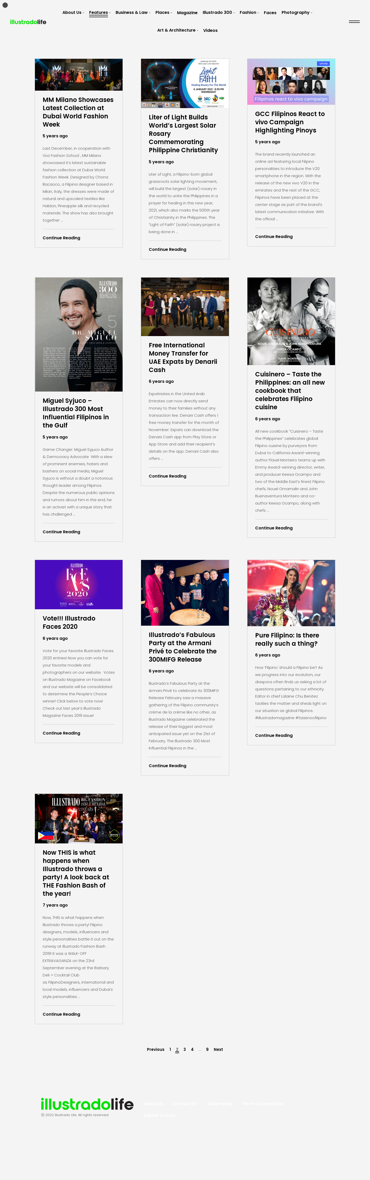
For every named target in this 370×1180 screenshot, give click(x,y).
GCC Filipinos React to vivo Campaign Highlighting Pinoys (291, 124)
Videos (210, 30)
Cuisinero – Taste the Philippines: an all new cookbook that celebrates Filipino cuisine (289, 408)
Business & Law (132, 12)
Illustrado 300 (217, 12)
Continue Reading (61, 251)
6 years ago (161, 400)
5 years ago (55, 149)
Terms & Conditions (263, 1142)
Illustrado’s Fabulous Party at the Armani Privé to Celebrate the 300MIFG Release (184, 672)
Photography (296, 12)
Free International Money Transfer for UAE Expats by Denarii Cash (183, 374)
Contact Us (185, 1142)
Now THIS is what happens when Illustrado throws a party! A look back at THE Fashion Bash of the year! (77, 908)
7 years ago (55, 943)
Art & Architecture (176, 30)
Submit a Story (159, 1153)
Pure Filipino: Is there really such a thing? (289, 664)
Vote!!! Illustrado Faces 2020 (74, 642)
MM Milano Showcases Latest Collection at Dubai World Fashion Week (78, 119)
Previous (155, 1087)
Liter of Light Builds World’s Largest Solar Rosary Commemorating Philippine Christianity (183, 141)
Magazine (187, 13)
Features (98, 12)
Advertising (219, 1142)
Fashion (248, 12)
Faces (270, 13)
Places (162, 12)
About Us (71, 12)
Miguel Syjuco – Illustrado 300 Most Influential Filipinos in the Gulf (78, 429)
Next (218, 1087)
